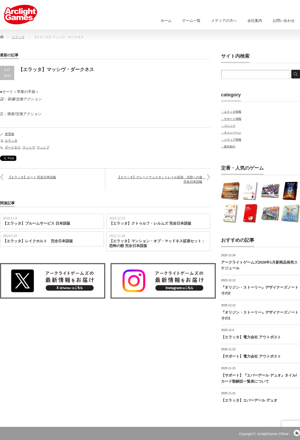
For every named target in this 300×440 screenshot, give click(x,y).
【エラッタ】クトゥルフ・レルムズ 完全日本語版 (150, 223)
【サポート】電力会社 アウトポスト (251, 356)
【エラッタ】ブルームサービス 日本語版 (36, 223)
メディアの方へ (224, 20)
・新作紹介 (228, 146)
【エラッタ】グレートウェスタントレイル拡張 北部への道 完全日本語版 (161, 179)
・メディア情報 (231, 139)
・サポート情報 (231, 118)
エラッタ (11, 140)
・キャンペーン (231, 132)
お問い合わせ (284, 20)
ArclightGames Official (272, 434)
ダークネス (13, 147)
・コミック (228, 125)
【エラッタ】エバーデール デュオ (249, 400)
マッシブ (43, 147)
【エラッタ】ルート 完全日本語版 (32, 177)
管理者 (9, 134)
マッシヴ (28, 147)
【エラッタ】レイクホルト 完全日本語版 (38, 241)
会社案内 (254, 20)
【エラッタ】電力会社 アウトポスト (251, 337)
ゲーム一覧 (191, 20)
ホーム (166, 20)
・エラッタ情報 (231, 111)
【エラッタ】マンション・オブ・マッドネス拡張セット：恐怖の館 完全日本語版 (157, 243)
